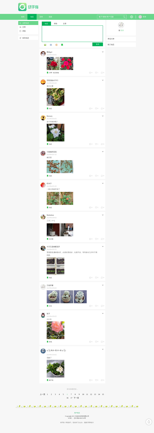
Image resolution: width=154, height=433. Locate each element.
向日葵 (51, 239)
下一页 (76, 398)
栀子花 (51, 380)
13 (95, 394)
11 (87, 394)
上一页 (42, 394)
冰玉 (50, 306)
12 (91, 394)
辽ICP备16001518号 (80, 418)
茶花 (50, 342)
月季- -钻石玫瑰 (54, 73)
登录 (122, 30)
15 (103, 394)
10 (83, 394)
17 (71, 398)
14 (99, 394)
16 (67, 398)
